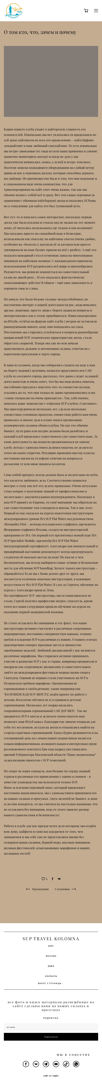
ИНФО (51, 966)
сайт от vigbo (51, 1076)
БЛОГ (51, 946)
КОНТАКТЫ (51, 976)
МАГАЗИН (51, 956)
